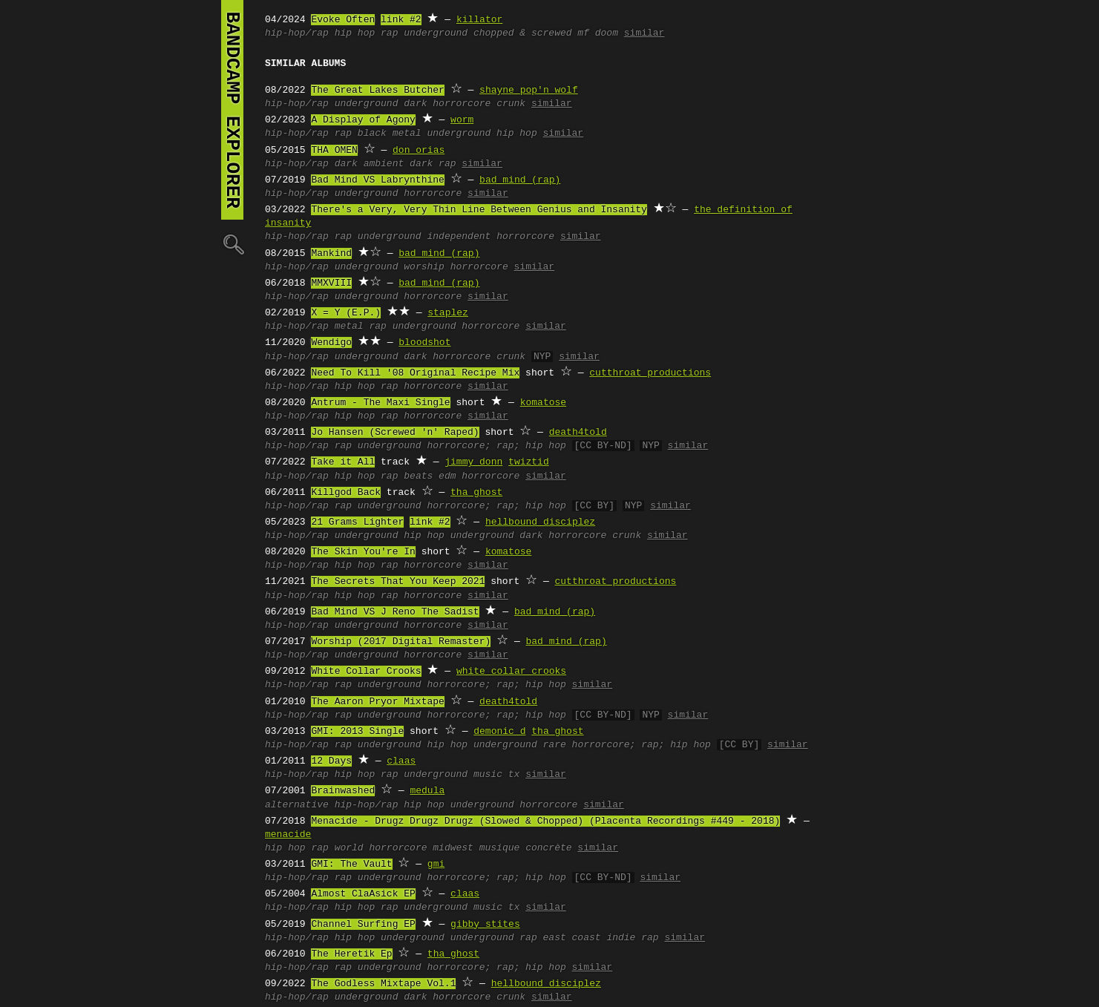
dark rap (433, 164)
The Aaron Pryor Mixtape (377, 702)
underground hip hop (482, 133)
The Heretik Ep (351, 954)
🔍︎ (232, 244)
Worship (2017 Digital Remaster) (401, 642)
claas (401, 761)
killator (479, 20)
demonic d (499, 731)
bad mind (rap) (519, 180)
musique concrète (525, 848)
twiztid (528, 462)
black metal (389, 133)
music (487, 774)
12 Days (331, 761)
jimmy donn (473, 462)
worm (461, 120)
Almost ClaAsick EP (363, 894)
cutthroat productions (650, 373)
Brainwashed (343, 791)
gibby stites (485, 924)
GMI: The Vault (351, 864)
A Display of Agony (363, 120)
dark (415, 104)
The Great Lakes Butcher (377, 90)
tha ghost (476, 492)
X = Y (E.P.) (346, 313)
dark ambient (369, 164)
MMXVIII (331, 283)
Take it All (343, 462)
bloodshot (424, 343)
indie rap (632, 938)
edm (447, 476)
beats (418, 476)
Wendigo (331, 343)
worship (424, 267)
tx (514, 774)
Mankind (331, 253)
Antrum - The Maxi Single (380, 403)
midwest (453, 848)
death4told (578, 432)
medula (427, 791)
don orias (418, 150)
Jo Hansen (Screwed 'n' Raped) (395, 432)
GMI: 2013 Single (357, 731)
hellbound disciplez (540, 522)
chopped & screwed (522, 33)
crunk (510, 104)
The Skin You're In (363, 552)
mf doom (597, 33)
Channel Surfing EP (363, 924)
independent (459, 236)
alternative (297, 805)
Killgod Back (346, 492)
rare (553, 745)
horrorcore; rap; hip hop (496, 446)
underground (436, 33)
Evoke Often (343, 20)
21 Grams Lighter (357, 522)
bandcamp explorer (232, 110)
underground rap (493, 938)
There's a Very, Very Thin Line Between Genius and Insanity (478, 210)
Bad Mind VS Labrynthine (377, 180)
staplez (447, 313)
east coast (572, 938)
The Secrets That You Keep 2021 (398, 581)
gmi (435, 864)
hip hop (355, 33)
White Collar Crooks (366, 671)
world (349, 848)
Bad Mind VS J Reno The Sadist (395, 612)
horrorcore (462, 104)
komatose (543, 403)
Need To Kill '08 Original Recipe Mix (415, 373)
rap (389, 33)
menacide (288, 835)
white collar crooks (511, 671)
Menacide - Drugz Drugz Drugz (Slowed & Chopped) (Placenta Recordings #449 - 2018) (545, 821)
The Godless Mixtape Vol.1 (383, 984)
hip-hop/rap (297, 33)
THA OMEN (334, 150)
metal (349, 326)
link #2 (401, 20)
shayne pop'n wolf (528, 90)
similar (644, 33)
